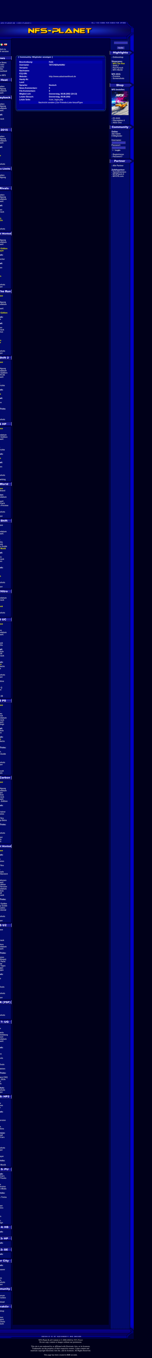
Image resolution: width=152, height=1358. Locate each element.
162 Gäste (116, 134)
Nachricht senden (46, 102)
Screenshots (118, 78)
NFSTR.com (118, 176)
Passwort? (118, 156)
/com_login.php (56, 100)
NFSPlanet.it (118, 174)
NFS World (118, 70)
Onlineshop (118, 57)
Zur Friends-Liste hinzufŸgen (69, 102)
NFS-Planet (78, 1340)
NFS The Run (119, 63)
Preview (116, 76)
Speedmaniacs (119, 172)
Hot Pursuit (118, 68)
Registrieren (118, 154)
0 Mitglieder (117, 136)
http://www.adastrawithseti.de (62, 76)
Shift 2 (116, 66)
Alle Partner (118, 166)
